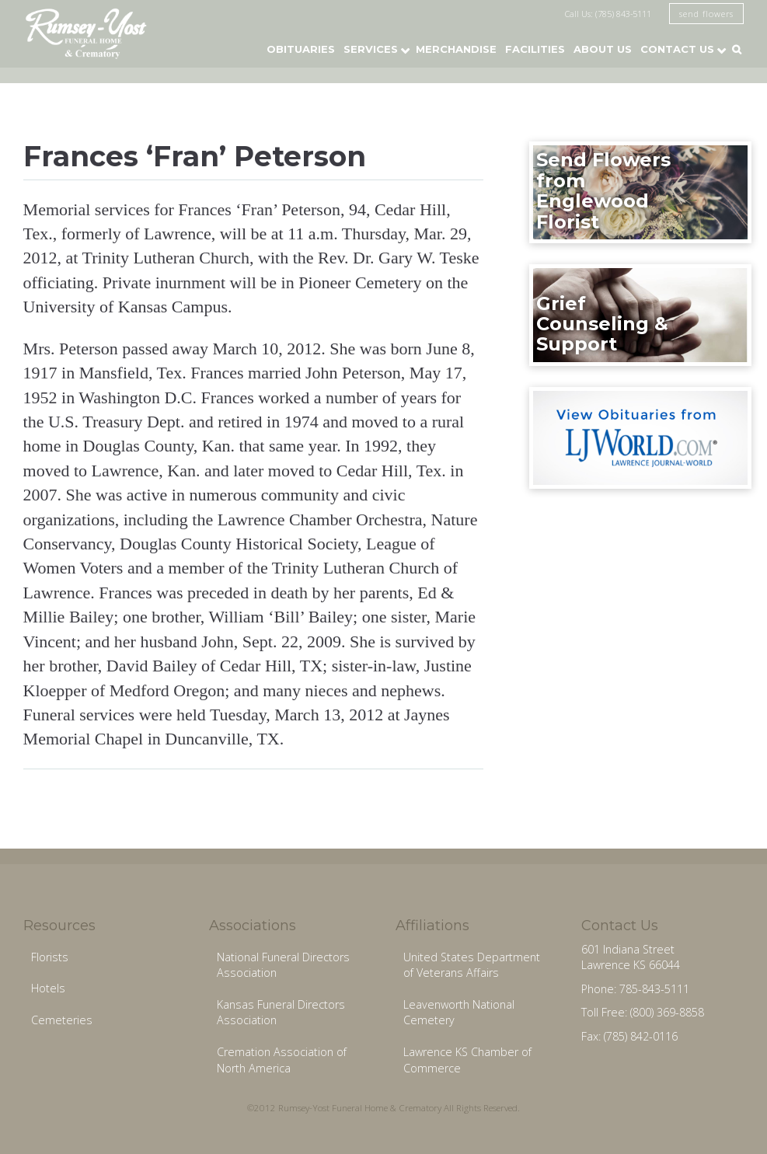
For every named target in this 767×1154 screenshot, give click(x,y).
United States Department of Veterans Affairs (471, 965)
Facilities (535, 49)
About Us (603, 49)
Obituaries (301, 49)
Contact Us (677, 49)
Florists (49, 957)
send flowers (706, 13)
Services (370, 49)
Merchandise (456, 49)
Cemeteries (61, 1020)
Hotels (48, 988)
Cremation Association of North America (282, 1060)
